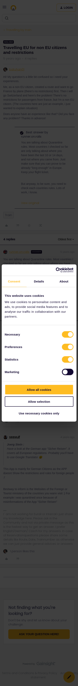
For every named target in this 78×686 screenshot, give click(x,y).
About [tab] (64, 281)
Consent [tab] (14, 281)
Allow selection (39, 401)
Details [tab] (39, 281)
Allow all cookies (39, 389)
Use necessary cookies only (39, 413)
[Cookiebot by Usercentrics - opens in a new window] (55, 270)
